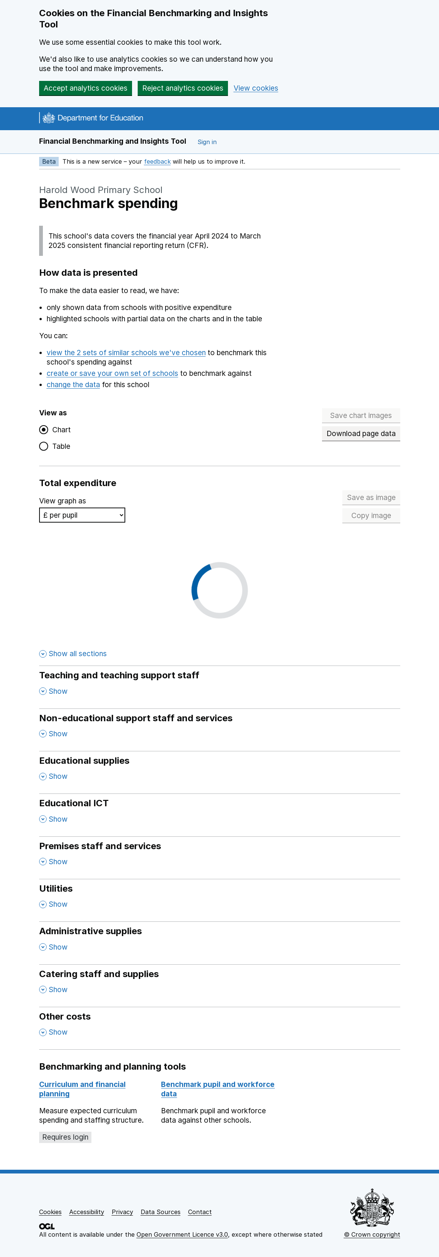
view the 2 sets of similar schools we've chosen (126, 352)
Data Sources (161, 1212)
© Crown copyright (372, 1234)
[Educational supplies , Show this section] (219, 772)
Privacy (122, 1212)
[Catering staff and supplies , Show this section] (219, 985)
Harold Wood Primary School (101, 189)
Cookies (50, 1212)
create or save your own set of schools (112, 373)
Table (59, 446)
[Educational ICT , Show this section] (219, 814)
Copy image (375, 515)
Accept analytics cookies (86, 88)
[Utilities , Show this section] (219, 900)
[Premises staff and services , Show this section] (219, 857)
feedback (157, 161)
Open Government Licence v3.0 (182, 1234)
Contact (200, 1212)
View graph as (62, 501)
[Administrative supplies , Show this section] (219, 942)
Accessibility (86, 1212)
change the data (73, 384)
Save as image (373, 497)
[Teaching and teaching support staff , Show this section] (219, 687)
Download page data (361, 433)
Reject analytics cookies (182, 88)
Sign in (207, 142)
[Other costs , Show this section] (219, 1028)
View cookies (256, 88)
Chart (59, 430)
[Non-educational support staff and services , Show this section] (219, 729)
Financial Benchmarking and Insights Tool (112, 141)
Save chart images (361, 415)
